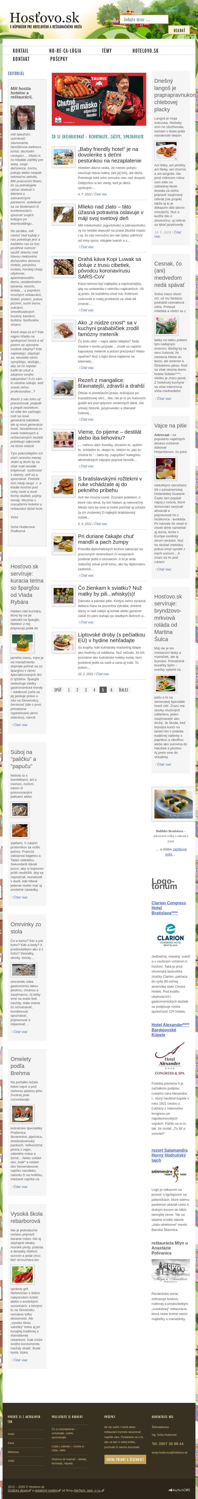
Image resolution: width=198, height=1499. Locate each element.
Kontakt (21, 58)
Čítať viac (100, 194)
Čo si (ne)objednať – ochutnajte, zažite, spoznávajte (64, 1433)
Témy (107, 50)
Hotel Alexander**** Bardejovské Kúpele (170, 1030)
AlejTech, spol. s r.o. (87, 1490)
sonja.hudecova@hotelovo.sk (169, 1452)
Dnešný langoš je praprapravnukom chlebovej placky (175, 95)
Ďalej (123, 690)
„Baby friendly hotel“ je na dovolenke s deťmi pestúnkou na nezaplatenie (110, 154)
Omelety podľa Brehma (21, 1066)
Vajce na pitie (170, 426)
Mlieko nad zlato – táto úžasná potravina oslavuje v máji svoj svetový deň (111, 212)
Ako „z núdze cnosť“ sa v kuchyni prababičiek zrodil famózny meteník (108, 328)
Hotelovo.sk (146, 50)
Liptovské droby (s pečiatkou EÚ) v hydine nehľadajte (111, 637)
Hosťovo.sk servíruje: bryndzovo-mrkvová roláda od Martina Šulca (168, 618)
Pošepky (59, 58)
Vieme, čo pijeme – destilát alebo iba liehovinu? (110, 435)
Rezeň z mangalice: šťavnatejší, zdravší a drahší (111, 383)
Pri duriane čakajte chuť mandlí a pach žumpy (106, 539)
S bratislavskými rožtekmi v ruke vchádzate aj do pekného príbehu (110, 484)
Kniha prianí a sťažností (125, 1459)
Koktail (21, 50)
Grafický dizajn (18, 1490)
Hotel (11, 1434)
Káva (11, 1443)
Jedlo (11, 1460)
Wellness (13, 1451)
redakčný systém (46, 1490)
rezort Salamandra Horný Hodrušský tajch (170, 1155)
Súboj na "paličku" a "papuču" (23, 759)
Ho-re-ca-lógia (65, 50)
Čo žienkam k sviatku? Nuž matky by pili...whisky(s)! (110, 591)
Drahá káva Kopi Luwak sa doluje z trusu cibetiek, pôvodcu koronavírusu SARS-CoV (109, 267)
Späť (58, 690)
